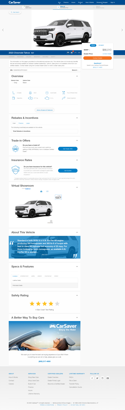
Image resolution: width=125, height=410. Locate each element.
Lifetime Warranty (34, 394)
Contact (11, 380)
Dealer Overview (53, 377)
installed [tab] (15, 276)
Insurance (20, 56)
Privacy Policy (62, 405)
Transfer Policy (74, 384)
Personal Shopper (102, 2)
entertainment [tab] (24, 276)
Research (37, 56)
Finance (66, 2)
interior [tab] (56, 276)
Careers (11, 384)
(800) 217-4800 (44, 361)
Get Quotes (67, 170)
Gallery (28, 56)
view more (45, 254)
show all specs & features (45, 110)
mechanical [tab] (48, 276)
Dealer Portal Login (54, 380)
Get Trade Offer (68, 149)
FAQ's (71, 377)
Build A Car (32, 384)
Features (45, 56)
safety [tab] (33, 276)
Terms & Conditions (47, 405)
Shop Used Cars (33, 380)
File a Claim (73, 380)
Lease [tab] (28, 123)
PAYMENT (101, 45)
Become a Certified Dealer (56, 384)
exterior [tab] (40, 276)
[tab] (44, 187)
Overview (11, 56)
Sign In (113, 2)
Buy (59, 2)
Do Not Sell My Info (78, 405)
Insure (73, 2)
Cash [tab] (14, 123)
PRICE (93, 45)
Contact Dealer (107, 54)
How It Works (90, 2)
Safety (53, 56)
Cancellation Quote (75, 387)
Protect (80, 2)
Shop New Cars (33, 377)
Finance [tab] (21, 123)
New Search (15, 12)
